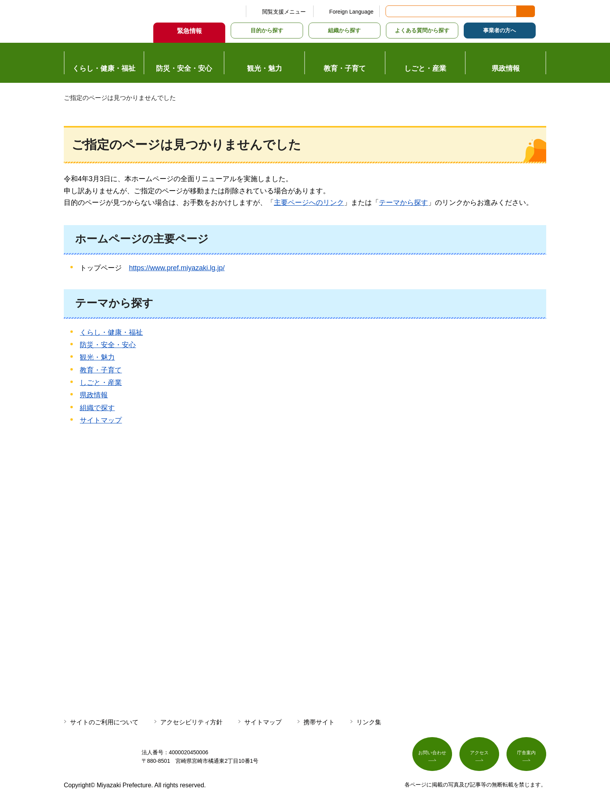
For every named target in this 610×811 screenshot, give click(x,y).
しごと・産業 (101, 382)
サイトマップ (101, 420)
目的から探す (267, 30)
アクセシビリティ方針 (191, 722)
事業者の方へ (499, 30)
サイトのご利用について (104, 722)
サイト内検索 (392, 11)
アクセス (479, 755)
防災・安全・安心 (108, 345)
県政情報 (94, 395)
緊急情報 (189, 31)
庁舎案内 (526, 755)
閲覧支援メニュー (284, 12)
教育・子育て (101, 370)
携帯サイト (319, 722)
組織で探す (97, 408)
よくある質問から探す (422, 30)
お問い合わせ (432, 755)
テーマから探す (403, 202)
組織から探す (344, 30)
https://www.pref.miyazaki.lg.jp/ (176, 268)
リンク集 (368, 722)
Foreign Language (351, 12)
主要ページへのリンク (309, 202)
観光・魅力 (97, 357)
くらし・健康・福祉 (111, 332)
